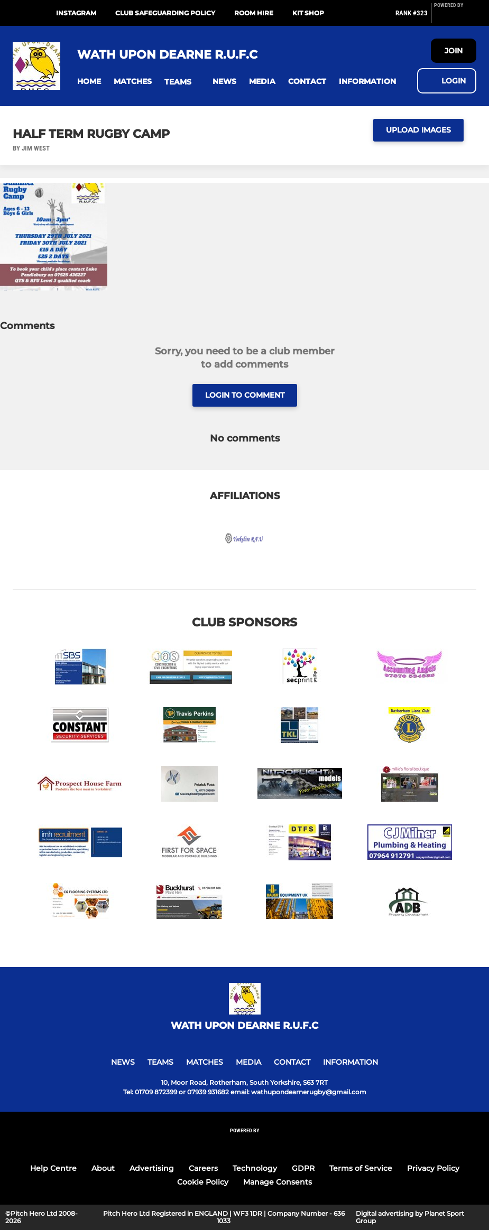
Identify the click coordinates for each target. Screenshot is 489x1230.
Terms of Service (360, 1168)
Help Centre (53, 1168)
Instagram (76, 13)
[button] (89, 81)
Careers (203, 1168)
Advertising (152, 1168)
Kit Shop (308, 13)
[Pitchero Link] (455, 17)
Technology (255, 1168)
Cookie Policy (202, 1182)
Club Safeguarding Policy (165, 13)
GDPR (303, 1168)
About (103, 1168)
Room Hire (253, 13)
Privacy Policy (433, 1168)
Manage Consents (277, 1182)
